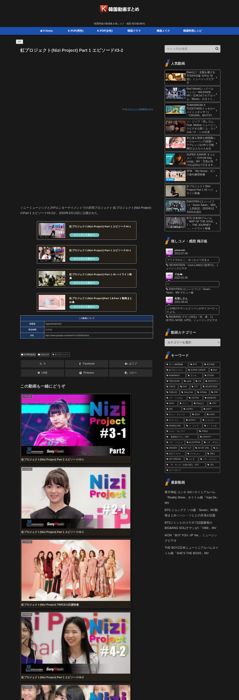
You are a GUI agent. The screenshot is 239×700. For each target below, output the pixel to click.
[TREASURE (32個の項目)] (173, 381)
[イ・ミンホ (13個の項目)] (211, 425)
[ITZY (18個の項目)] (214, 403)
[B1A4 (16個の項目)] (198, 414)
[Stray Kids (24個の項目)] (187, 392)
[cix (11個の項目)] (216, 448)
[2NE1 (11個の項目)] (213, 453)
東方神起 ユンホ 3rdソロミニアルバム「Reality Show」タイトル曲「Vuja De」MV (192, 497)
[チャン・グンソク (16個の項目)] (177, 414)
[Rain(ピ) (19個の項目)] (200, 403)
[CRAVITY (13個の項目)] (209, 437)
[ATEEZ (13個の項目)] (209, 431)
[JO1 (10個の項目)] (213, 464)
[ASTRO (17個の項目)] (191, 409)
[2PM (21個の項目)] (215, 392)
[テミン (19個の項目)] (185, 403)
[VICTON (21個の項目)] (195, 398)
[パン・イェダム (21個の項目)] (176, 398)
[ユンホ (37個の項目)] (194, 375)
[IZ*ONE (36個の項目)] (211, 375)
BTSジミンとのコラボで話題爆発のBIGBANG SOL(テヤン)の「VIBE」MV (190, 525)
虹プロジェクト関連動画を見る (139, 109)
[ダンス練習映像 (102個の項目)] (176, 364)
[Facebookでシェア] (86, 366)
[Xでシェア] (42, 366)
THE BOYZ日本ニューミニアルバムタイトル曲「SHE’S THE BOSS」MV (191, 550)
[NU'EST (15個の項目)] (193, 420)
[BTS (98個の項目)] (195, 364)
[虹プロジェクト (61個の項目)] (175, 370)
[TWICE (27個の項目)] (171, 386)
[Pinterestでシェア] (86, 375)
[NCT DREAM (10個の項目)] (174, 459)
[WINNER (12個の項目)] (172, 448)
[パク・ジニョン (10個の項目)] (209, 459)
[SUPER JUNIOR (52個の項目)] (198, 370)
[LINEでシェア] (42, 375)
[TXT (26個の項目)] (195, 386)
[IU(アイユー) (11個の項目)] (175, 453)
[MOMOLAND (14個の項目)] (174, 425)
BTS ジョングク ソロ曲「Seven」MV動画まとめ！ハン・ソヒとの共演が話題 (191, 512)
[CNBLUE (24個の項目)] (172, 392)
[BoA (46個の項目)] (214, 370)
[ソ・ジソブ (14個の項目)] (193, 425)
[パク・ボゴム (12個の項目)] (211, 442)
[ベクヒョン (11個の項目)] (195, 453)
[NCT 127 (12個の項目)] (186, 448)
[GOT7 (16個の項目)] (211, 409)
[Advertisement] (86, 79)
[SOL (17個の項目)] (173, 409)
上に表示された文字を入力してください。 (48, 600)
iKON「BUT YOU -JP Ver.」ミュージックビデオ (191, 538)
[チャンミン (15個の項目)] (174, 420)
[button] (130, 375)
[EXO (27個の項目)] (184, 386)
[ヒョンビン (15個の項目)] (210, 420)
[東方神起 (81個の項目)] (211, 364)
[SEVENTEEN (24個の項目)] (210, 386)
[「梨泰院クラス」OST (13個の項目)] (181, 437)
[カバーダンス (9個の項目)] (192, 470)
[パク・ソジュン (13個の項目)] (175, 442)
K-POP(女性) (28, 357)
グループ (43, 357)
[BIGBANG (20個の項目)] (211, 398)
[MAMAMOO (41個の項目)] (175, 375)
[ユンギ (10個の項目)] (191, 459)
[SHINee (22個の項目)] (202, 392)
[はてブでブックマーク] (130, 366)
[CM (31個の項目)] (198, 381)
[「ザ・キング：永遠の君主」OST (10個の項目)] (185, 464)
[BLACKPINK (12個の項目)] (193, 442)
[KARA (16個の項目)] (212, 414)
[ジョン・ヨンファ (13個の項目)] (181, 431)
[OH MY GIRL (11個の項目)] (202, 448)
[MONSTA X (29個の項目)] (212, 381)
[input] (192, 49)
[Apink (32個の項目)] (188, 381)
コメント (28, 612)
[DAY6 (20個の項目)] (171, 403)
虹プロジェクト (60, 357)
